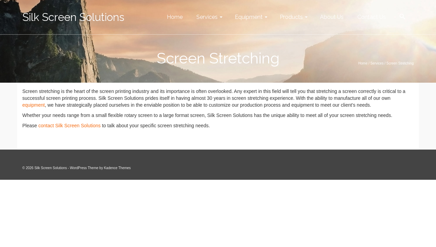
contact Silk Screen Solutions (69, 125)
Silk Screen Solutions (73, 17)
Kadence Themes (117, 168)
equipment (33, 105)
